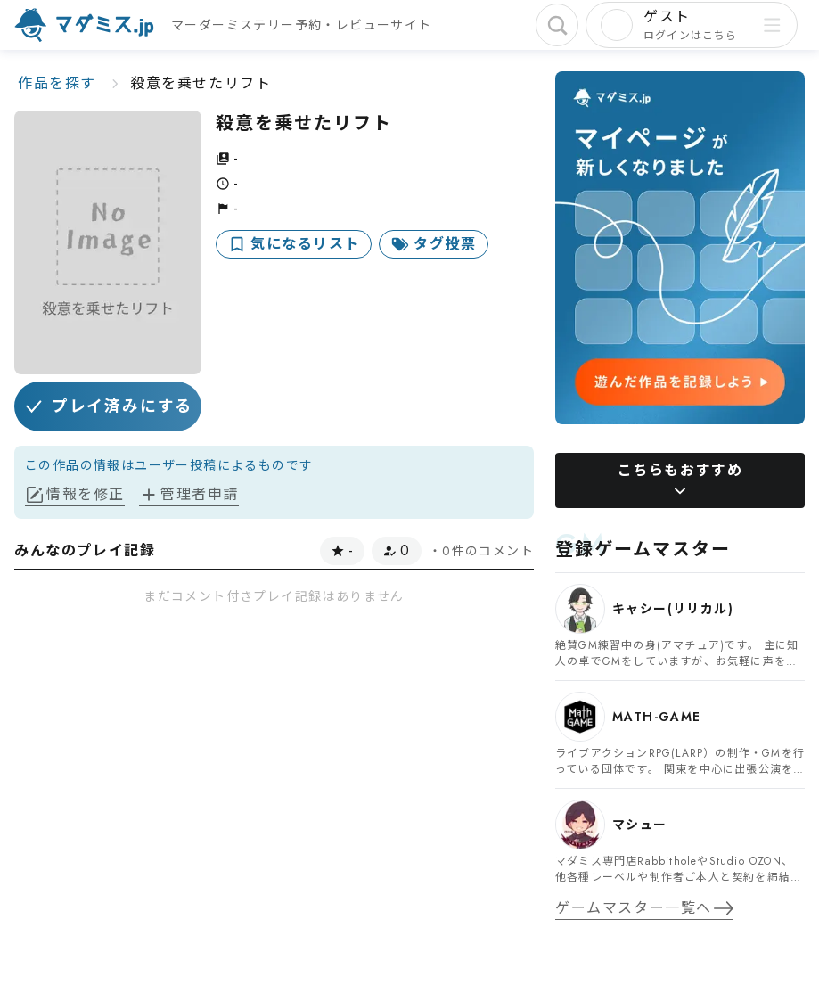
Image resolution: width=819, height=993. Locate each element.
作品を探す (57, 83)
